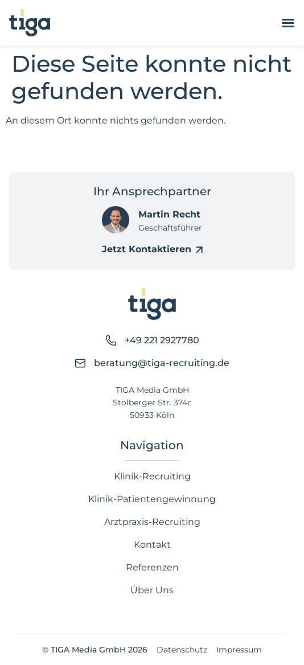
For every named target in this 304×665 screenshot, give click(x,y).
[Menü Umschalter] (288, 23)
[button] (20, 644)
